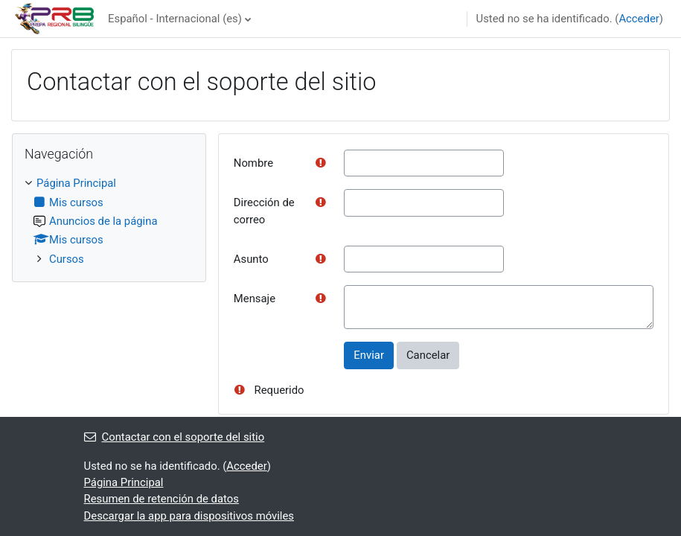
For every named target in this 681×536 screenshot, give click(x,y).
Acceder (638, 18)
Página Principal (76, 183)
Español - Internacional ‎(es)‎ (175, 18)
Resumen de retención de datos (161, 498)
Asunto (251, 259)
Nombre (253, 163)
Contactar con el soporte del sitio (174, 437)
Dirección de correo (264, 211)
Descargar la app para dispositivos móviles (189, 516)
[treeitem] (109, 221)
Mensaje (254, 298)
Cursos (66, 259)
